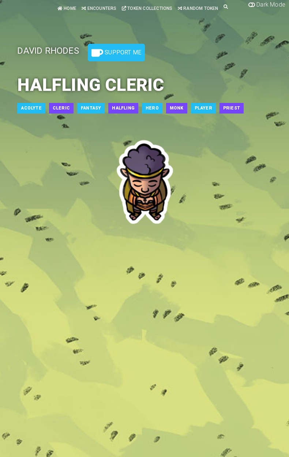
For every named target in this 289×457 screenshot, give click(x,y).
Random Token (198, 8)
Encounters (99, 8)
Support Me (116, 53)
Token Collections (147, 8)
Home (66, 8)
